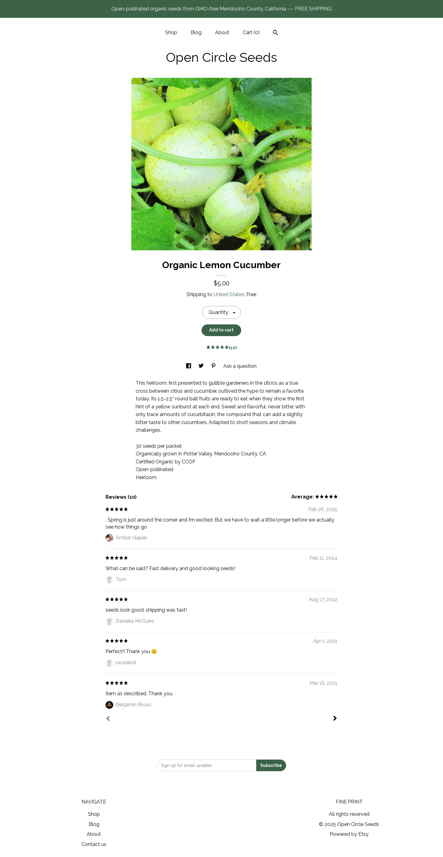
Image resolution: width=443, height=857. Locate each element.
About (222, 32)
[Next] (335, 719)
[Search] (275, 33)
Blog (196, 32)
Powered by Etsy (349, 834)
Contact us (94, 844)
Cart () (251, 32)
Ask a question (240, 366)
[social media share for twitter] (201, 366)
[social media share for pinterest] (214, 366)
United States (229, 294)
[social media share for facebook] (189, 366)
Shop (171, 32)
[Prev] (108, 719)
